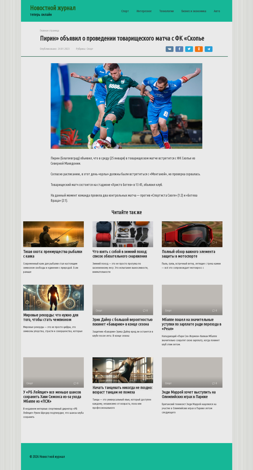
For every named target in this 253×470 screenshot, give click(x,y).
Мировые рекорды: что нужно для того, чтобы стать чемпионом (50, 317)
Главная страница (49, 30)
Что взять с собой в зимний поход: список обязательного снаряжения (119, 253)
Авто (217, 11)
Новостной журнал (53, 8)
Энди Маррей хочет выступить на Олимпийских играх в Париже (189, 394)
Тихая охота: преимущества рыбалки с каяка (52, 253)
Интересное (144, 11)
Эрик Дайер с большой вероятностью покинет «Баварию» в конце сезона (122, 321)
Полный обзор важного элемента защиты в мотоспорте (188, 253)
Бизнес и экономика (193, 11)
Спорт (125, 11)
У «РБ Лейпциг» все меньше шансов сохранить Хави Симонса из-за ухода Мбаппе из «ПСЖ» (52, 397)
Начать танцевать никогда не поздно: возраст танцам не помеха (122, 389)
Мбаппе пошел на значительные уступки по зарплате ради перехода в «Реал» (191, 324)
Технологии (166, 11)
